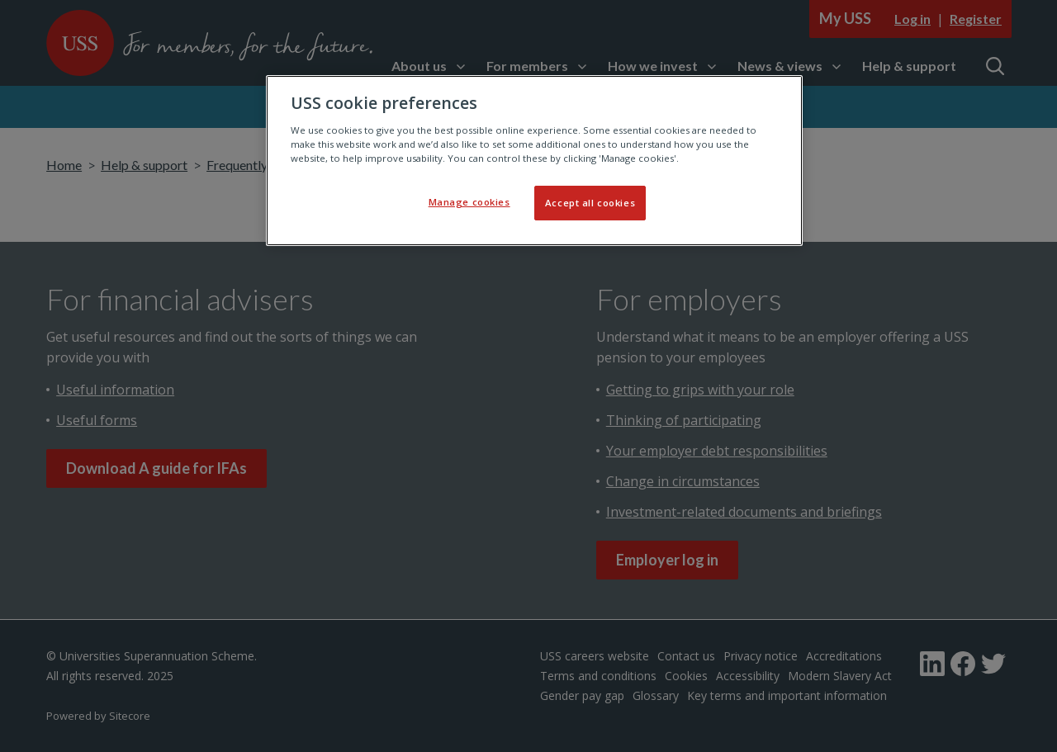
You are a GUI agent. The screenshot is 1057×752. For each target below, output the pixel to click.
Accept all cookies (590, 202)
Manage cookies (469, 202)
